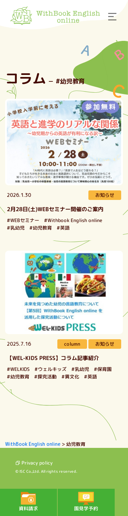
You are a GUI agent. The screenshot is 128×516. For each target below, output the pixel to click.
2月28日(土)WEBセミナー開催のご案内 (55, 209)
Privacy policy (34, 462)
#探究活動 (45, 376)
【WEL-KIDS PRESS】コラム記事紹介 (53, 358)
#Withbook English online (73, 220)
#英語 (63, 227)
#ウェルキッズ (50, 369)
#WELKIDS (18, 369)
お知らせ (104, 195)
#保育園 (103, 369)
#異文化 (70, 376)
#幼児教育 (40, 227)
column (72, 344)
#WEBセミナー (23, 220)
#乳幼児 (16, 227)
